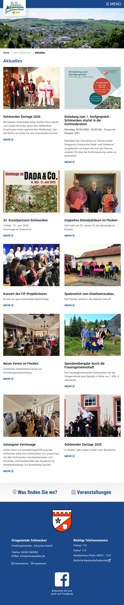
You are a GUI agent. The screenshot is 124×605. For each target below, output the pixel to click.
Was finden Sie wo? (35, 492)
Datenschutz (19, 563)
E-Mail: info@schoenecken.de (28, 556)
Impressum (38, 563)
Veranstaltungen (91, 492)
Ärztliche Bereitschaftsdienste (92, 560)
